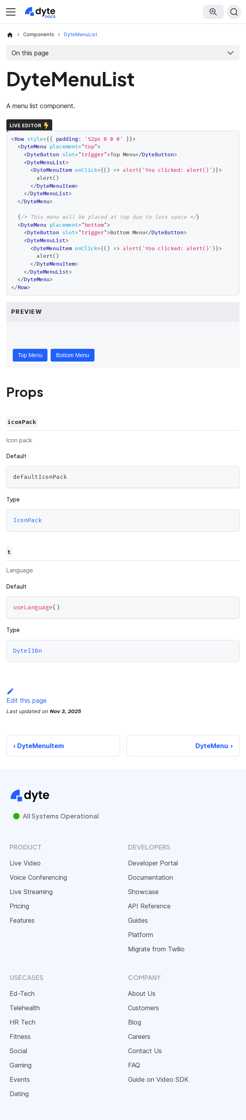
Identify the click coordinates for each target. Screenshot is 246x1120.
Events (20, 1079)
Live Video (25, 863)
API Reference (149, 906)
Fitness (20, 1036)
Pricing (19, 906)
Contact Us (145, 1051)
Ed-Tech (22, 994)
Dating (19, 1094)
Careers (139, 1036)
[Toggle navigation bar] (11, 12)
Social (18, 1051)
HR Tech (22, 1022)
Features (22, 920)
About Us (141, 994)
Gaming (20, 1065)
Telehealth (25, 1008)
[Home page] (10, 34)
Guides (138, 920)
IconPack (27, 520)
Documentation (150, 877)
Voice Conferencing (38, 877)
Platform (140, 935)
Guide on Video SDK (158, 1079)
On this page (30, 53)
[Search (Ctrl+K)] (234, 12)
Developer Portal (153, 863)
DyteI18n (27, 651)
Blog (134, 1022)
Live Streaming (31, 892)
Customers (143, 1008)
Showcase (143, 892)
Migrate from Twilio (156, 949)
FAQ (134, 1065)
